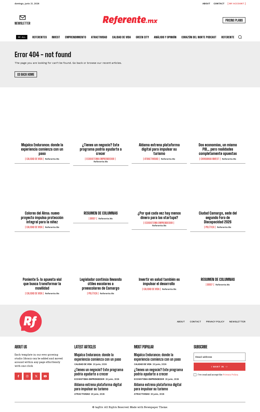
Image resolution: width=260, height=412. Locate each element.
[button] (240, 37)
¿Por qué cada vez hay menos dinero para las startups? (159, 215)
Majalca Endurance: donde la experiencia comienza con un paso (42, 149)
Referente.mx (52, 159)
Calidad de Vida (34, 159)
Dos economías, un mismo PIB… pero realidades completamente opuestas (218, 149)
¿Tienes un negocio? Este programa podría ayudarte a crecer (101, 149)
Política (209, 227)
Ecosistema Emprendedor (100, 159)
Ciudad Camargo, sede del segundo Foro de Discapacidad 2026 (218, 217)
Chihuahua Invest (210, 159)
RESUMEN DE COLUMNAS (101, 213)
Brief (93, 218)
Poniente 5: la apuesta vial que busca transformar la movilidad (42, 284)
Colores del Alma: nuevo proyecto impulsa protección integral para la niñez (42, 217)
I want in (219, 367)
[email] (219, 357)
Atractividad (151, 159)
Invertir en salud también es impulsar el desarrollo (159, 281)
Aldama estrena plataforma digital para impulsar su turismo (159, 149)
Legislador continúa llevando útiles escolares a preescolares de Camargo (101, 284)
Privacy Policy (230, 374)
